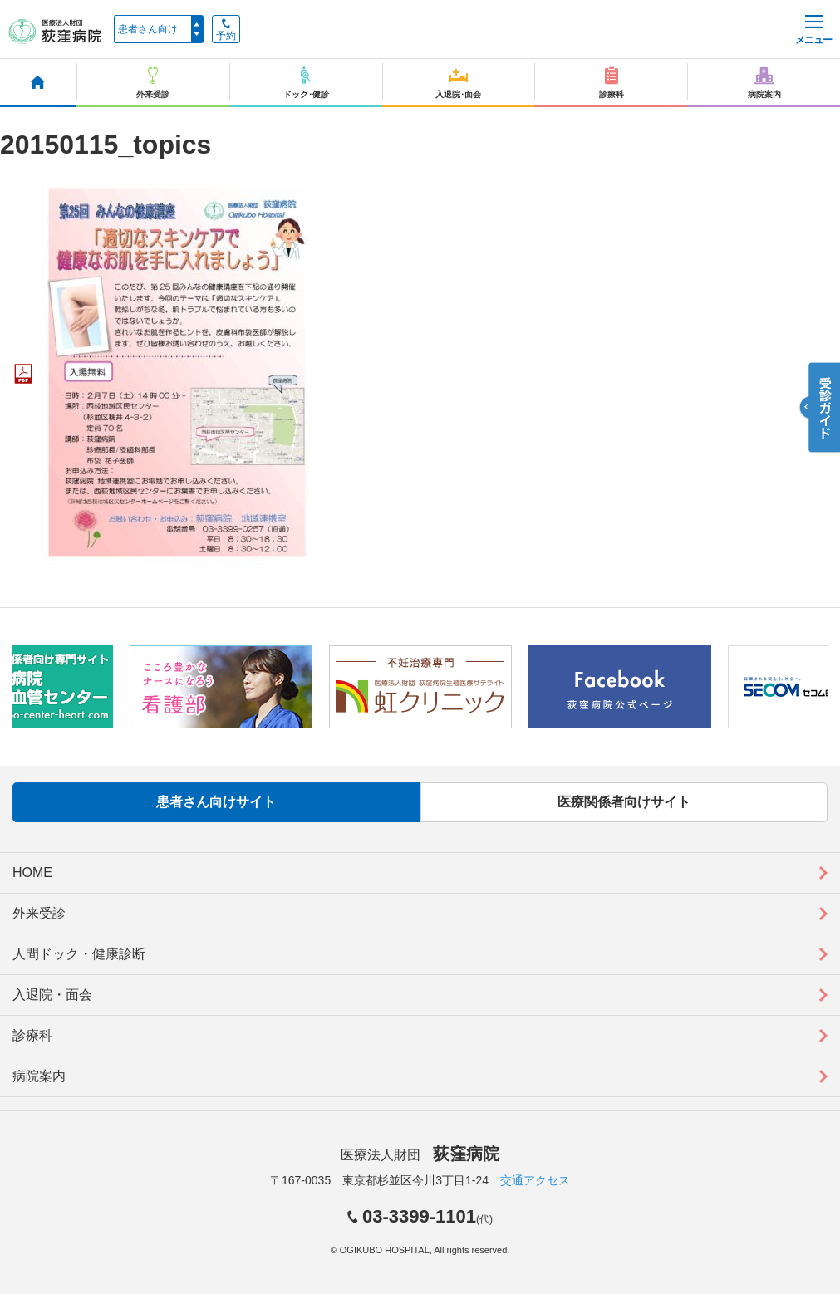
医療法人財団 (420, 1155)
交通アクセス (535, 1180)
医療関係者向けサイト (624, 802)
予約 (226, 30)
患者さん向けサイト (216, 802)
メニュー (813, 30)
